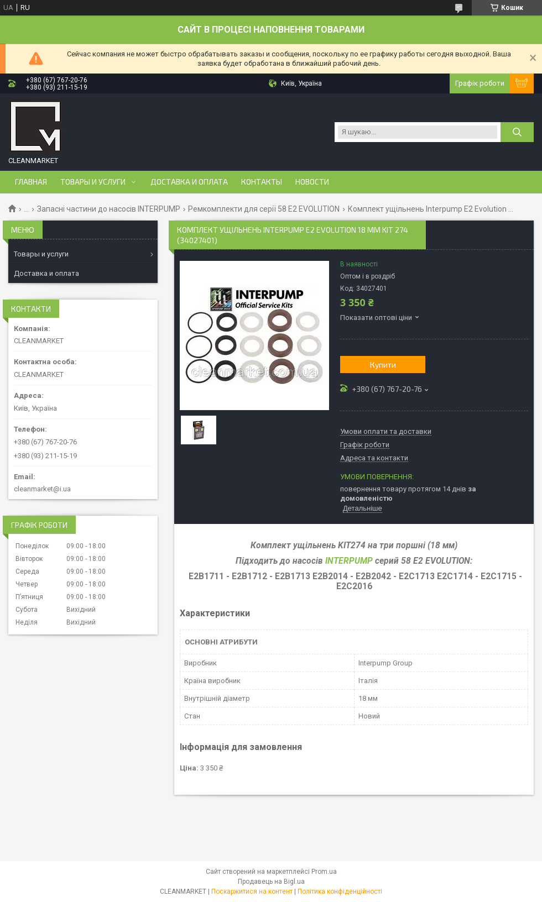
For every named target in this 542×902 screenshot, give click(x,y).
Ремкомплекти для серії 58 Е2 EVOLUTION (264, 208)
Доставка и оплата (189, 182)
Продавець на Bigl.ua (271, 881)
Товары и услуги (93, 182)
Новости (312, 182)
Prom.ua (324, 871)
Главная (31, 182)
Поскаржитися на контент (252, 891)
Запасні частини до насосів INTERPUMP (108, 208)
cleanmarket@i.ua (42, 489)
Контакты (261, 182)
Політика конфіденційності (340, 891)
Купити (383, 364)
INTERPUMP (349, 561)
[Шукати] (517, 132)
